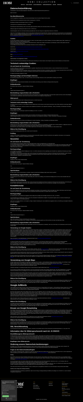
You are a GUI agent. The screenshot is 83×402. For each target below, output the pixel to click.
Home (34, 383)
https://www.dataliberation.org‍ (54, 267)
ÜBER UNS (23, 4)
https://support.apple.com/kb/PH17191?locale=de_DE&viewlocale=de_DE (25, 56)
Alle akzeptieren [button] (5, 396)
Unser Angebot (29, 4)
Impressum (50, 383)
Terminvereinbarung (47, 4)
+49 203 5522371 (65, 392)
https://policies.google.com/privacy (57, 264)
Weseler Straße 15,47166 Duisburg (65, 384)
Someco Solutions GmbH (66, 395)
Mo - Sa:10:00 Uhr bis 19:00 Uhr (66, 389)
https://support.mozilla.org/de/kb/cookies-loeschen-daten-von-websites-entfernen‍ (29, 46)
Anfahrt (54, 4)
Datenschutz (51, 385)
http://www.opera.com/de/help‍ (18, 54)
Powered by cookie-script (9, 399)
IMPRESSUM (59, 4)
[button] (9, 398)
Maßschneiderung (37, 4)
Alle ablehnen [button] (12, 396)
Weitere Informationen (5, 390)
